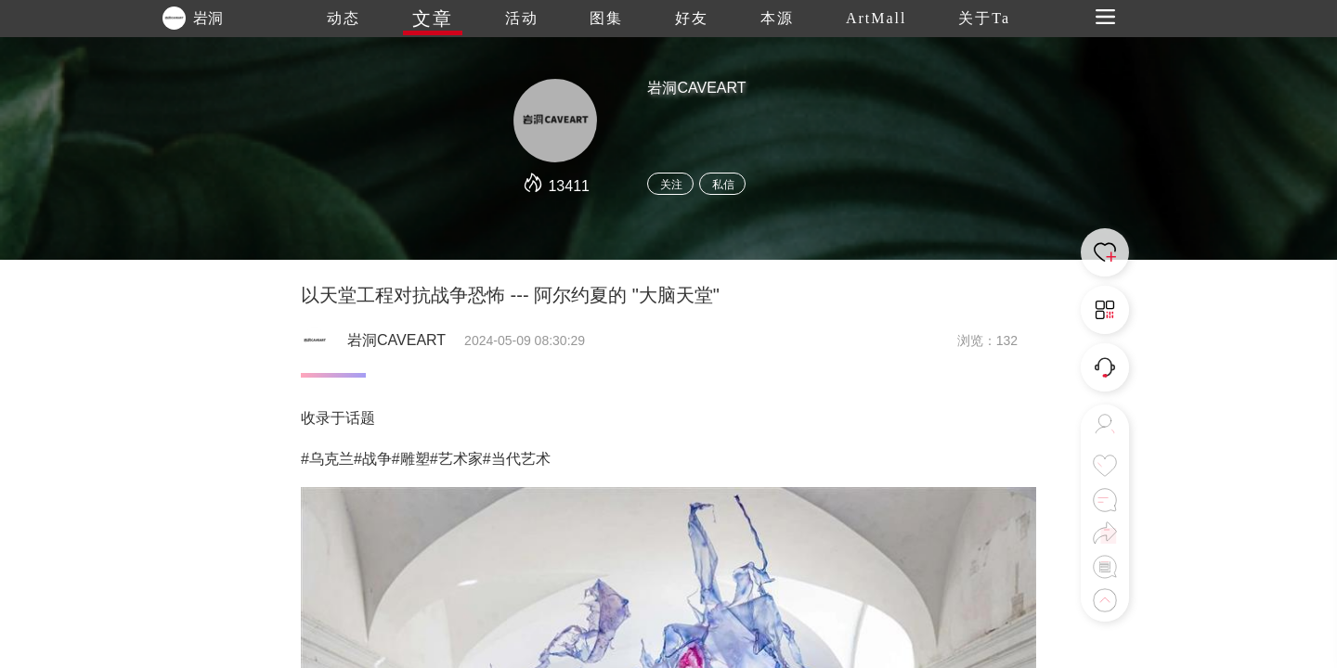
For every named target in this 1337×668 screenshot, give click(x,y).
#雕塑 (411, 459)
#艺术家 (456, 459)
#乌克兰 (327, 459)
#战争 (373, 459)
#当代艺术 (517, 459)
